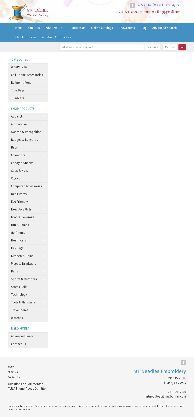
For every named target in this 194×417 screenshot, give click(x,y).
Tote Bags (18, 90)
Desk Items (19, 194)
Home (18, 28)
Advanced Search (164, 28)
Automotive (19, 124)
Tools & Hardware (23, 302)
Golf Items (18, 232)
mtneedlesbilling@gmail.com (160, 12)
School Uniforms (25, 37)
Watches (17, 318)
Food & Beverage (22, 217)
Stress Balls (19, 287)
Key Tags (17, 248)
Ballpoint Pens (21, 82)
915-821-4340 (128, 12)
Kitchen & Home (22, 256)
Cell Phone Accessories (27, 75)
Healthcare (19, 240)
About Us (33, 28)
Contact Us (77, 28)
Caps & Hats (19, 171)
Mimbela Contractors (56, 37)
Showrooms (127, 28)
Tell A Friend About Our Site (27, 388)
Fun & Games (20, 225)
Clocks (15, 178)
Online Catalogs (102, 28)
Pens (14, 271)
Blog (144, 28)
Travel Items (19, 310)
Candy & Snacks (22, 163)
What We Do (55, 28)
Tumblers (17, 98)
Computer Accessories (26, 186)
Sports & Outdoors (24, 279)
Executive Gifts (21, 209)
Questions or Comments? (25, 384)
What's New (19, 67)
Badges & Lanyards (24, 140)
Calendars (18, 155)
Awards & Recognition (26, 132)
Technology (19, 294)
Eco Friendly (19, 201)
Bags (14, 147)
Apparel (16, 116)
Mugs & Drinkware (24, 263)
